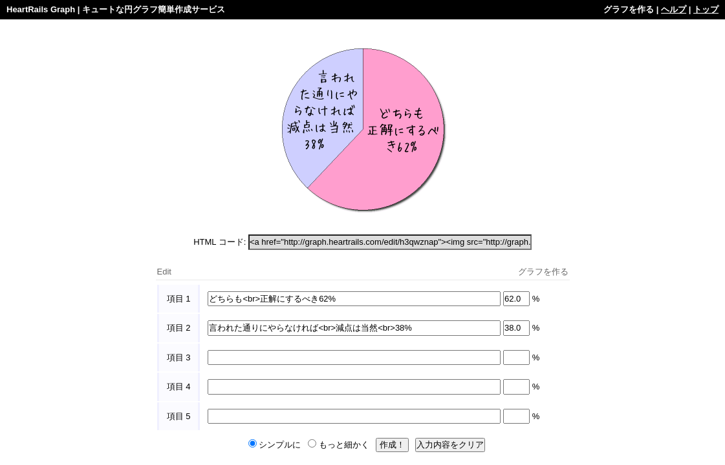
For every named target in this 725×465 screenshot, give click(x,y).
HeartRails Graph (40, 9)
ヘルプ (673, 9)
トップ (706, 9)
